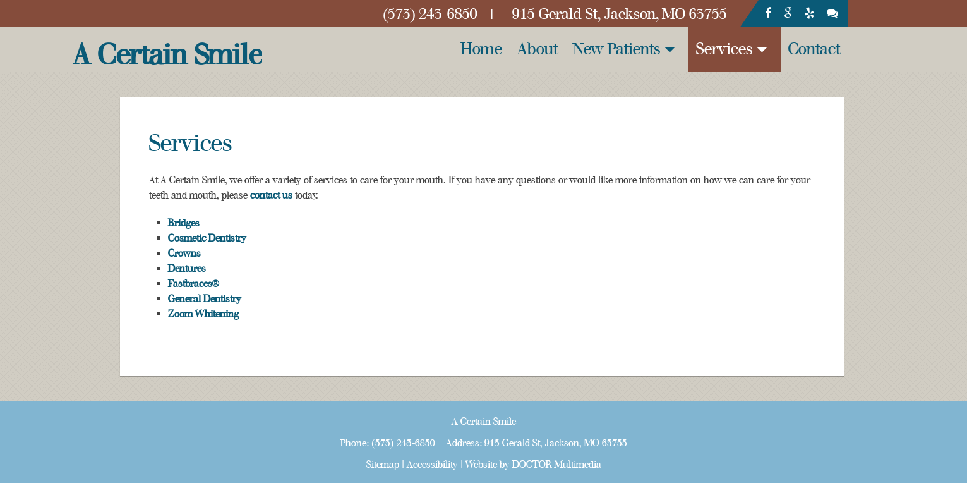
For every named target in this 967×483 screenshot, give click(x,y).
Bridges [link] (184, 223)
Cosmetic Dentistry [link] (207, 238)
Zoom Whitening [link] (203, 314)
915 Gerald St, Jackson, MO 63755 (555, 443)
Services (724, 49)
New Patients (617, 49)
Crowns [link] (184, 253)
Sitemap (382, 464)
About (537, 49)
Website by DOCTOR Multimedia (533, 464)
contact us (271, 195)
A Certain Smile (167, 55)
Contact (814, 49)
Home (481, 49)
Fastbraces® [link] (193, 284)
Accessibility (432, 464)
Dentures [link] (187, 268)
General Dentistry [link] (204, 299)
